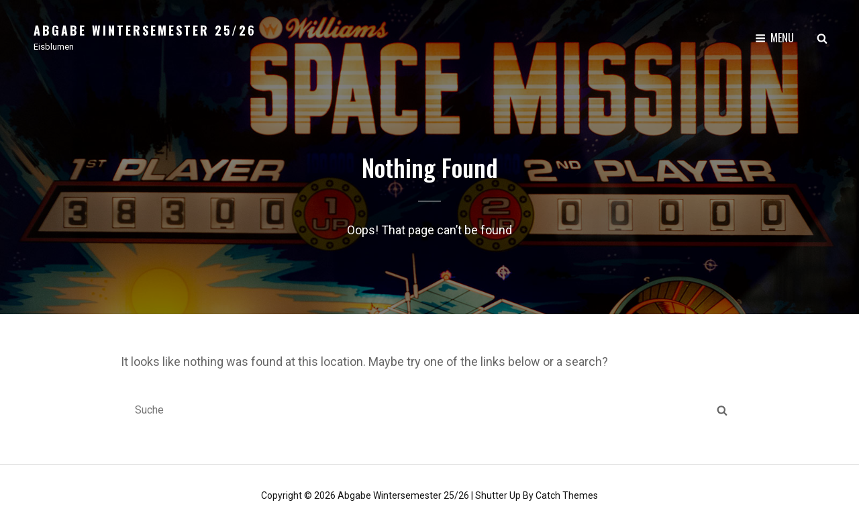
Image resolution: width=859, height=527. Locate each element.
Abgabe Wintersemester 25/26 (145, 30)
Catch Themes (567, 494)
